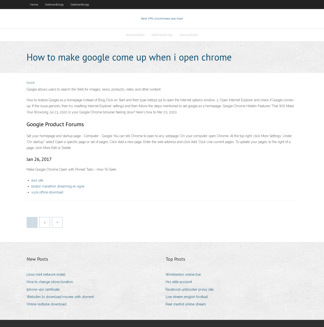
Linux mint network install (46, 274)
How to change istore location (50, 282)
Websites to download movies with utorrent (60, 297)
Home (34, 4)
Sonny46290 (135, 35)
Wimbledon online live (183, 274)
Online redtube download (46, 304)
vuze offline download (47, 192)
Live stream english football (187, 297)
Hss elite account (179, 282)
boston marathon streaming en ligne (57, 186)
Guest (31, 82)
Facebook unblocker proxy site (190, 289)
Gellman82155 (54, 4)
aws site (37, 180)
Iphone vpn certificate (43, 289)
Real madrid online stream (186, 304)
